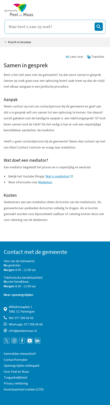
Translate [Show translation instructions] (95, 56)
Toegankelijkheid (15, 377)
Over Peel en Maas (16, 371)
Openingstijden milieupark (21, 365)
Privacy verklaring (16, 383)
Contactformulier (16, 360)
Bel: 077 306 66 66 (21, 318)
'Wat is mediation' (59, 176)
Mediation (45, 182)
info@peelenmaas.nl (23, 331)
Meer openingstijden (18, 295)
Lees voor (74, 56)
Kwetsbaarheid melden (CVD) (24, 389)
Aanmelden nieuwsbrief (20, 353)
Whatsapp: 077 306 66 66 (26, 324)
